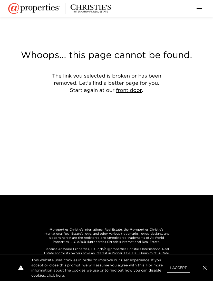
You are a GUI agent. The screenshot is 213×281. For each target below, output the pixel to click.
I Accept (178, 268)
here (60, 275)
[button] (205, 268)
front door (129, 90)
